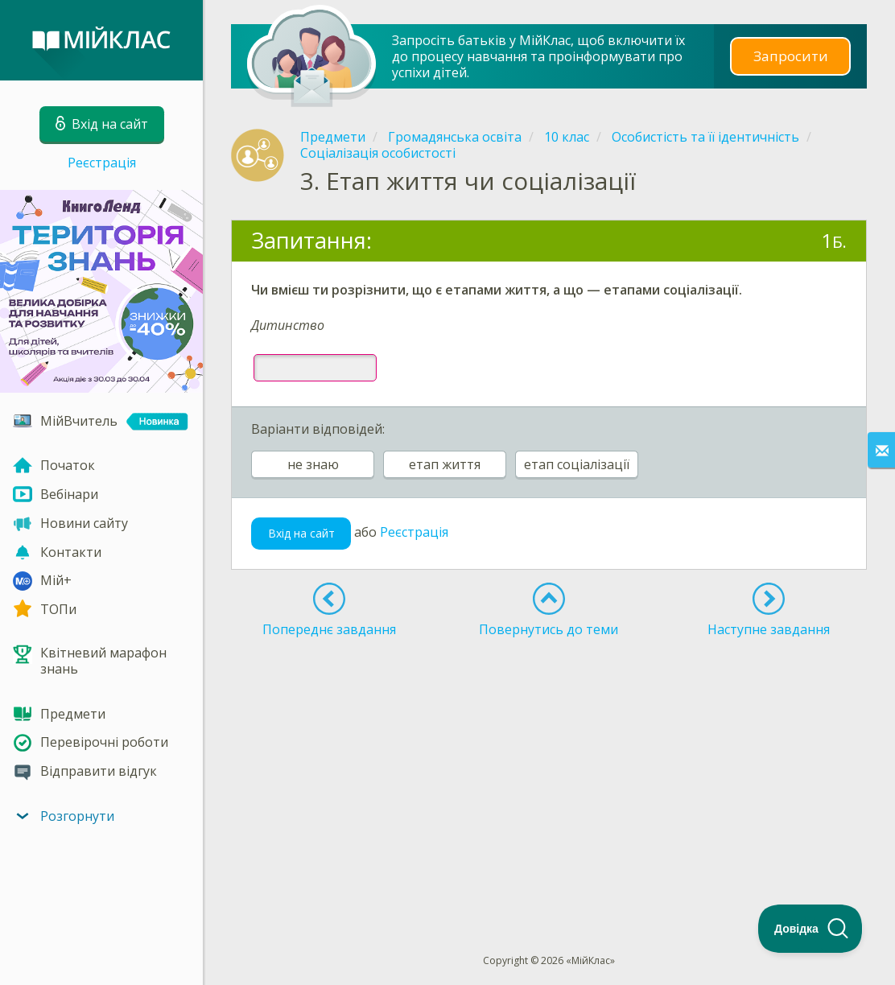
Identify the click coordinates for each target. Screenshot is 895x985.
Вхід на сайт (301, 533)
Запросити (790, 56)
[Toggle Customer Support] (810, 929)
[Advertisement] (549, 766)
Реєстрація (102, 163)
